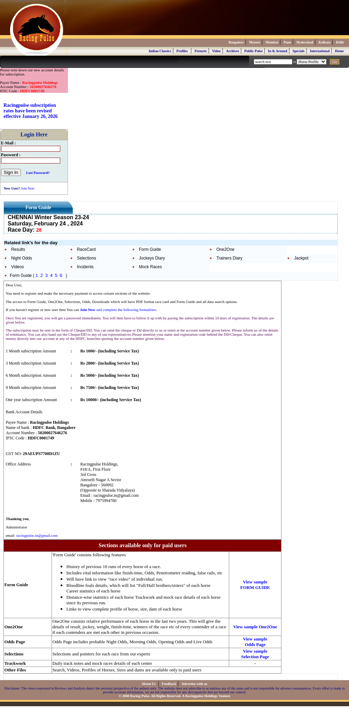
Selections (86, 258)
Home (339, 51)
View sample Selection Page (255, 653)
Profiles (182, 51)
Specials (298, 51)
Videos (17, 266)
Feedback (169, 684)
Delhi (340, 42)
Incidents (85, 266)
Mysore (254, 42)
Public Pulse (254, 51)
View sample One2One (255, 626)
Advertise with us (194, 684)
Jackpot (301, 258)
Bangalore (236, 42)
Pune (287, 42)
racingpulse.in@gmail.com (37, 535)
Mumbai (271, 42)
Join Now (27, 188)
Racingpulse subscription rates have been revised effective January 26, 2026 (30, 111)
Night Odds (21, 258)
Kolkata (325, 42)
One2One (225, 249)
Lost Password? (38, 173)
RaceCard (86, 249)
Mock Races (150, 266)
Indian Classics (160, 51)
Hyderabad (304, 42)
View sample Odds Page (255, 641)
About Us (149, 684)
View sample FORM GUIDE (255, 584)
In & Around (277, 51)
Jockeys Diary (152, 258)
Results (18, 249)
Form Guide (150, 249)
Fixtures (200, 51)
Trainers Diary (229, 258)
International (320, 51)
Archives (232, 51)
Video (216, 51)
